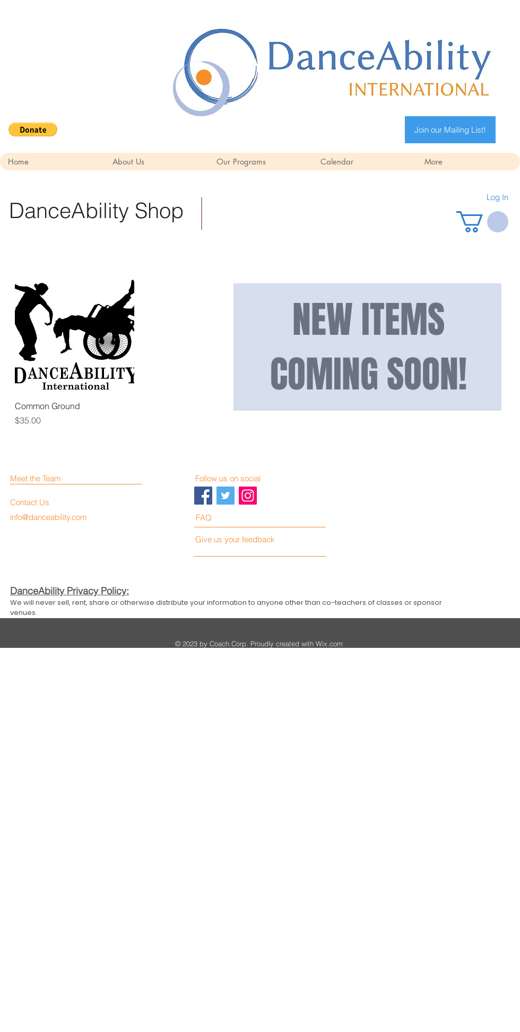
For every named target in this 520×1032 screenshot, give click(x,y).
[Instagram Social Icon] (248, 496)
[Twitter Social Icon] (225, 496)
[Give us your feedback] (239, 539)
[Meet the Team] (56, 478)
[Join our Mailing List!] (450, 129)
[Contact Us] (50, 502)
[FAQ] (226, 517)
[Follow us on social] (242, 478)
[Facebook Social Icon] (203, 496)
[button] (32, 129)
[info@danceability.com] (50, 517)
